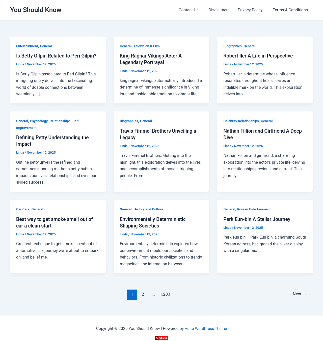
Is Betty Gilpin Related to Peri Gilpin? (57, 56)
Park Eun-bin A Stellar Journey (257, 219)
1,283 (164, 293)
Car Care (23, 209)
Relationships (61, 121)
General (47, 46)
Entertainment (27, 46)
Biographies (232, 46)
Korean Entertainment (254, 209)
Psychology (39, 121)
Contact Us (196, 10)
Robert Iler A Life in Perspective (259, 56)
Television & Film (147, 46)
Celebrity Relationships (241, 121)
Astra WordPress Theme (205, 328)
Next (299, 293)
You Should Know (35, 10)
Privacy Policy (253, 10)
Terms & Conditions (291, 10)
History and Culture (149, 209)
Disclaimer (223, 10)
